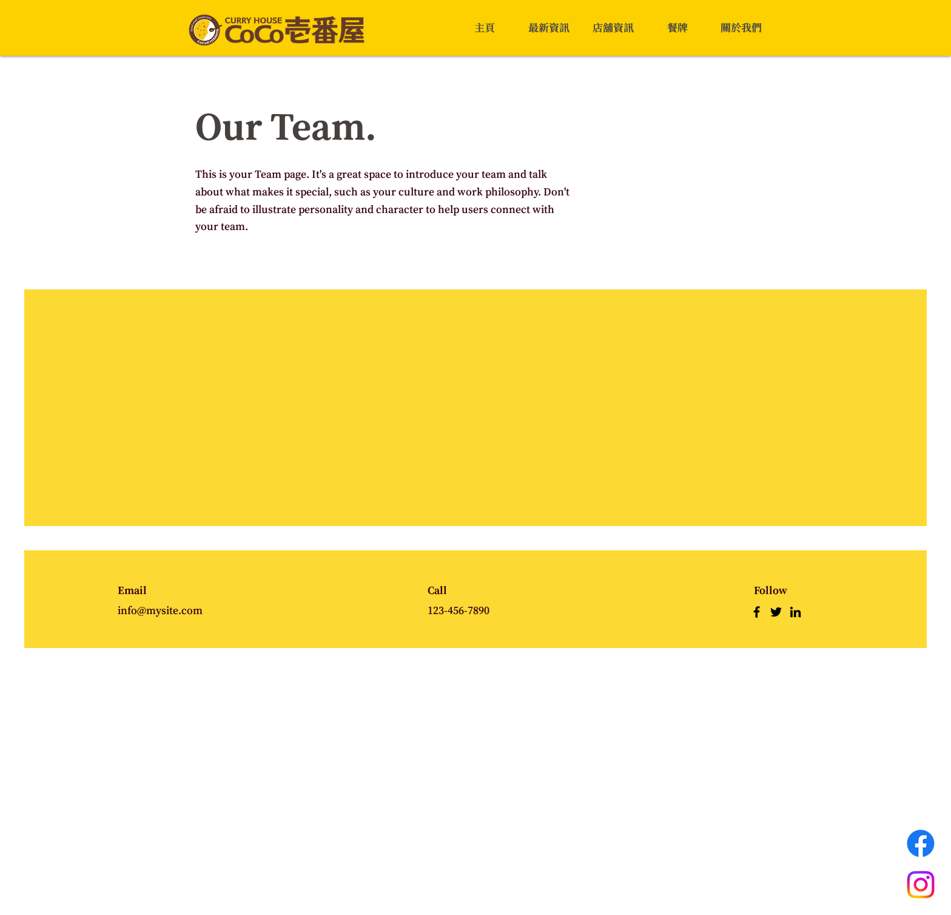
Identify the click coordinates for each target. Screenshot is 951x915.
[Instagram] (920, 884)
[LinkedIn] (795, 612)
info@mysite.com (160, 610)
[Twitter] (776, 612)
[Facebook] (756, 612)
